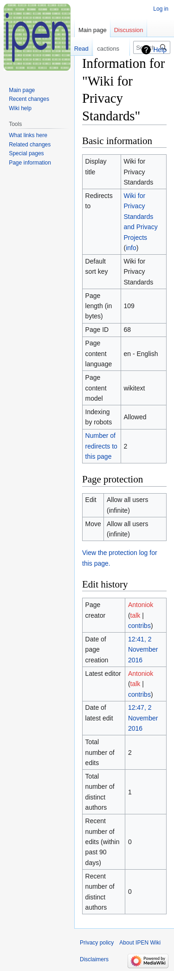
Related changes (30, 144)
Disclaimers (94, 959)
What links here (28, 135)
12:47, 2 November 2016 (143, 718)
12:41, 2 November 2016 (143, 649)
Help (160, 49)
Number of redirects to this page (101, 446)
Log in (160, 9)
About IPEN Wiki (140, 942)
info (131, 247)
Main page (92, 29)
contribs (139, 625)
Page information (30, 162)
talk (135, 615)
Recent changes (29, 99)
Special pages (26, 153)
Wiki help (20, 108)
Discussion (128, 29)
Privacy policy (97, 942)
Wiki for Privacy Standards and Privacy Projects (140, 216)
